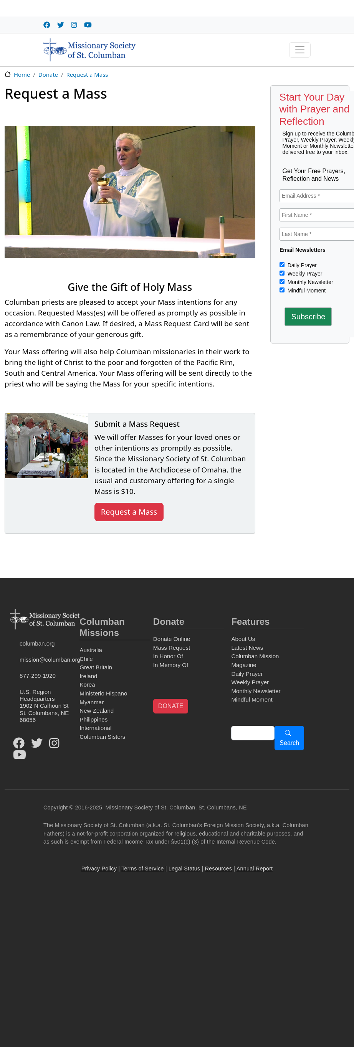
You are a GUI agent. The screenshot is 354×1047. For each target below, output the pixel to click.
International (95, 728)
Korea (87, 684)
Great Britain (95, 667)
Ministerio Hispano (103, 693)
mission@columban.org (48, 659)
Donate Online (171, 639)
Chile (86, 659)
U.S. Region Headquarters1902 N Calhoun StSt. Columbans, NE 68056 (44, 706)
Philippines (93, 719)
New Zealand (96, 710)
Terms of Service (142, 868)
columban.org (37, 643)
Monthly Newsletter (309, 282)
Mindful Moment (306, 290)
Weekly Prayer (304, 274)
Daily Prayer (301, 265)
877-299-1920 (38, 675)
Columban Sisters (102, 736)
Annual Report (255, 868)
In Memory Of (170, 665)
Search (289, 743)
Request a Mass (87, 74)
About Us (243, 639)
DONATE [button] (170, 706)
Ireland (88, 676)
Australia (90, 650)
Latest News (247, 647)
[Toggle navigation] (300, 50)
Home (22, 74)
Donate (48, 74)
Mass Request (171, 647)
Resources (218, 868)
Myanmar (91, 702)
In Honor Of (168, 656)
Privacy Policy (99, 868)
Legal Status (184, 868)
